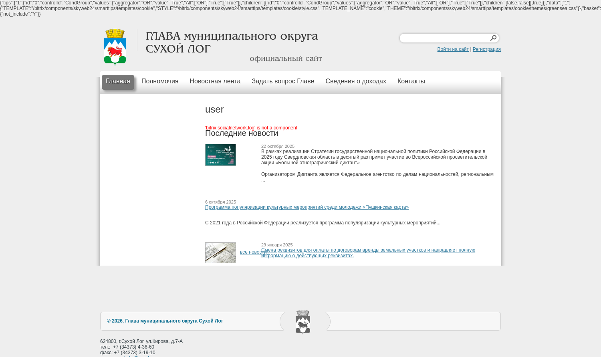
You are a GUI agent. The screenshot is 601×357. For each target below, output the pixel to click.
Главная (118, 81)
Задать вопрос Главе (283, 81)
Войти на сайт (453, 49)
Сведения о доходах (355, 81)
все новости (253, 252)
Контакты (411, 81)
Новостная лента (215, 81)
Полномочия (160, 81)
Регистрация (487, 49)
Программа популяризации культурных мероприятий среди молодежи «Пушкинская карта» (307, 207)
